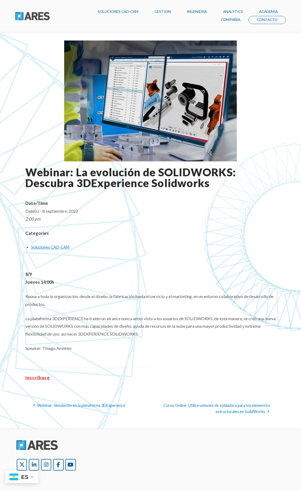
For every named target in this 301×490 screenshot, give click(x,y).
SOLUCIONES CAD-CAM (118, 11)
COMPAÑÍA (230, 20)
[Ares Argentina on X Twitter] (22, 465)
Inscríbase (37, 377)
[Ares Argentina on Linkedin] (34, 465)
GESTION (163, 11)
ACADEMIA (268, 11)
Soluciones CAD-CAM (50, 247)
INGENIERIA (197, 11)
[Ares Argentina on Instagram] (46, 465)
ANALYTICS (233, 11)
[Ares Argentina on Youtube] (70, 465)
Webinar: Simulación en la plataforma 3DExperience (81, 405)
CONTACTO (267, 20)
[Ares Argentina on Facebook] (58, 465)
